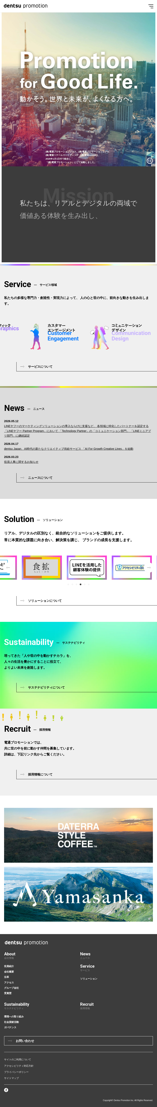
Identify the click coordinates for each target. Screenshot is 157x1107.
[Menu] (151, 6)
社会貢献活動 (11, 1022)
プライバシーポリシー (16, 1072)
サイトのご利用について (17, 1059)
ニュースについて (40, 477)
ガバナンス (10, 1027)
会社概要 (9, 971)
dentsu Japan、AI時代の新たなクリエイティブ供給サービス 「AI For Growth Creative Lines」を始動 (68, 448)
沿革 (6, 977)
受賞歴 (7, 993)
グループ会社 (11, 987)
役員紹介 (9, 966)
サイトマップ (11, 1078)
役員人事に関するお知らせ (21, 461)
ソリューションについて (45, 600)
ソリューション (88, 978)
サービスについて (40, 366)
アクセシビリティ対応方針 (19, 1065)
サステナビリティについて (46, 687)
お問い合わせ (25, 1041)
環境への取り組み (14, 1016)
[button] (68, 584)
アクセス (9, 982)
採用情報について (40, 774)
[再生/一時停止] (150, 161)
